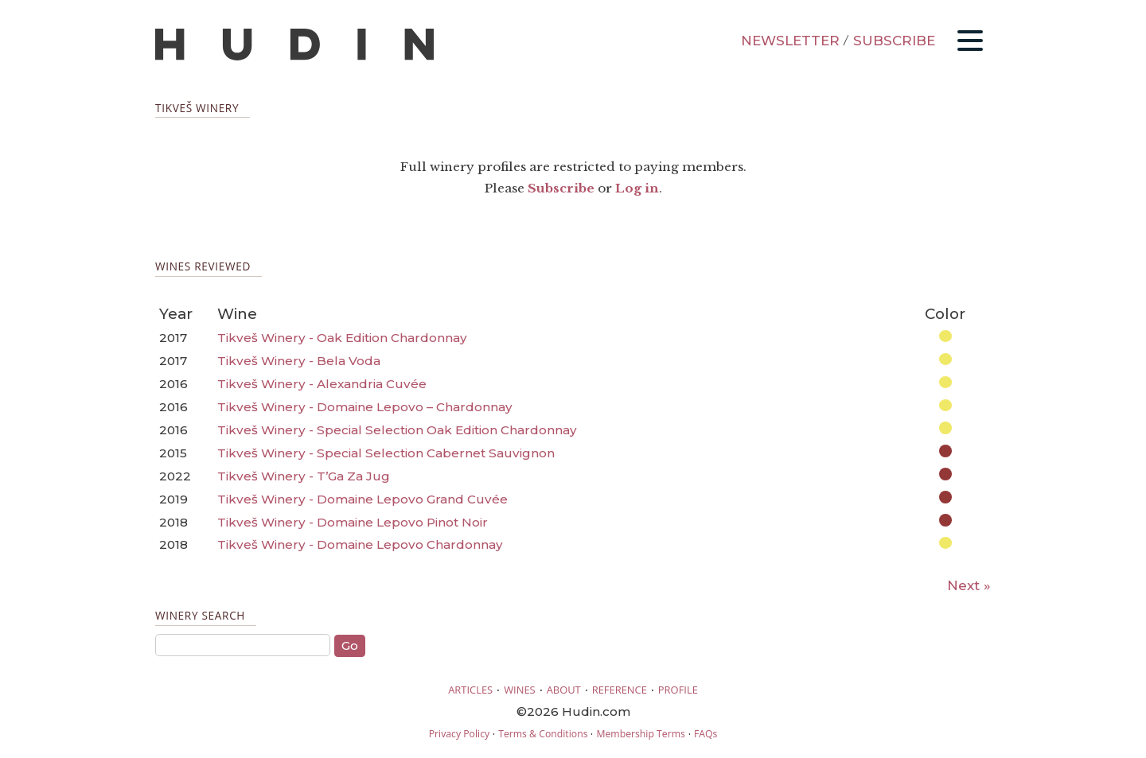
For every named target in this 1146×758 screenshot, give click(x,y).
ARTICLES (470, 689)
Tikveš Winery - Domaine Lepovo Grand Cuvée (362, 499)
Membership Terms (640, 734)
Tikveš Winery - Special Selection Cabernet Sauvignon (386, 453)
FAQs (705, 734)
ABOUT (564, 689)
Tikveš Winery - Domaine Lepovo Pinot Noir (352, 522)
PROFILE (678, 689)
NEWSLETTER (790, 41)
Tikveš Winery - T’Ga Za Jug (303, 476)
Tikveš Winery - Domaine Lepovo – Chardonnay (365, 406)
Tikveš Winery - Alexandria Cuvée (322, 383)
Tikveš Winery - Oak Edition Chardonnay (342, 337)
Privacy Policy (459, 734)
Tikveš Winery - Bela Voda (298, 360)
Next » (969, 585)
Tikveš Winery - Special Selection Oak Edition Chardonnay (397, 429)
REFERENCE (619, 689)
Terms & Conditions (542, 734)
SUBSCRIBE (894, 41)
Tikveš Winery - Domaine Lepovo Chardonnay (360, 544)
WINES (520, 689)
